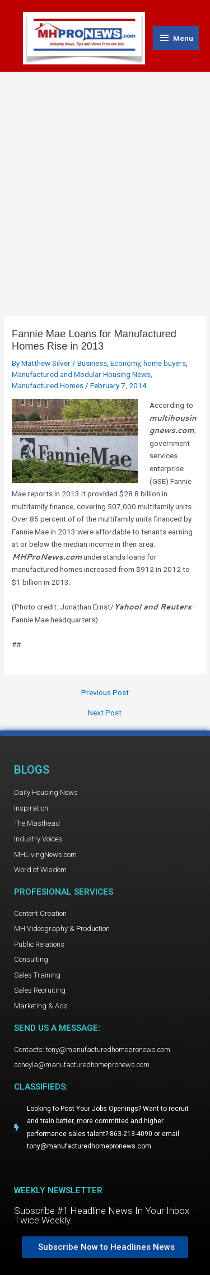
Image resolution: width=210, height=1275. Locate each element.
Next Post (105, 713)
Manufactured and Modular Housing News (81, 374)
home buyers (164, 363)
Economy (125, 363)
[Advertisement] (105, 183)
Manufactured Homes (47, 385)
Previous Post (105, 693)
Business (92, 363)
